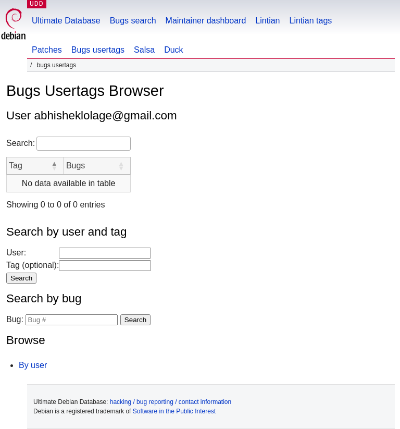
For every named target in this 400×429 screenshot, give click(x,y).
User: (16, 252)
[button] (54, 165)
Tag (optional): (32, 265)
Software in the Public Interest (174, 411)
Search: (20, 143)
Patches (47, 49)
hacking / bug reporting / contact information (170, 402)
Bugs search (133, 20)
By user (33, 365)
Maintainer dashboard (206, 20)
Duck (173, 49)
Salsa (144, 49)
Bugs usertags (97, 49)
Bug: (14, 319)
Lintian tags (310, 20)
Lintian (267, 20)
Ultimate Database (66, 20)
